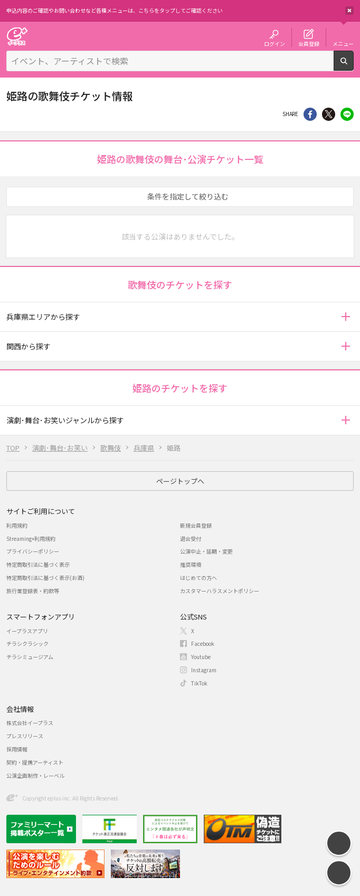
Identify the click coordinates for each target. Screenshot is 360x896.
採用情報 (16, 749)
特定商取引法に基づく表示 (38, 564)
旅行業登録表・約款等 (32, 591)
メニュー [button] (343, 43)
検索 (353, 66)
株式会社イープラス (29, 723)
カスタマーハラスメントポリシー (219, 591)
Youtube (201, 657)
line (347, 114)
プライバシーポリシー (32, 551)
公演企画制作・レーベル (35, 775)
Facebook (202, 643)
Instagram (203, 670)
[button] (345, 316)
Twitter (328, 114)
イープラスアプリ (27, 631)
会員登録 (308, 43)
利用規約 (16, 525)
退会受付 (190, 538)
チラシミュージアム (29, 657)
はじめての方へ (198, 578)
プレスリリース (24, 736)
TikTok (199, 683)
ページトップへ (180, 481)
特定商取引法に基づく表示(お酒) (45, 578)
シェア (310, 114)
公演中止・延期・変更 (206, 551)
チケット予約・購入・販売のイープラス (16, 36)
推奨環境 (190, 564)
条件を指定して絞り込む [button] (188, 196)
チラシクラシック (27, 643)
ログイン (274, 43)
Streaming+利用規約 (30, 538)
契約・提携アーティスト (34, 762)
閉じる (349, 10)
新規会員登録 (196, 525)
